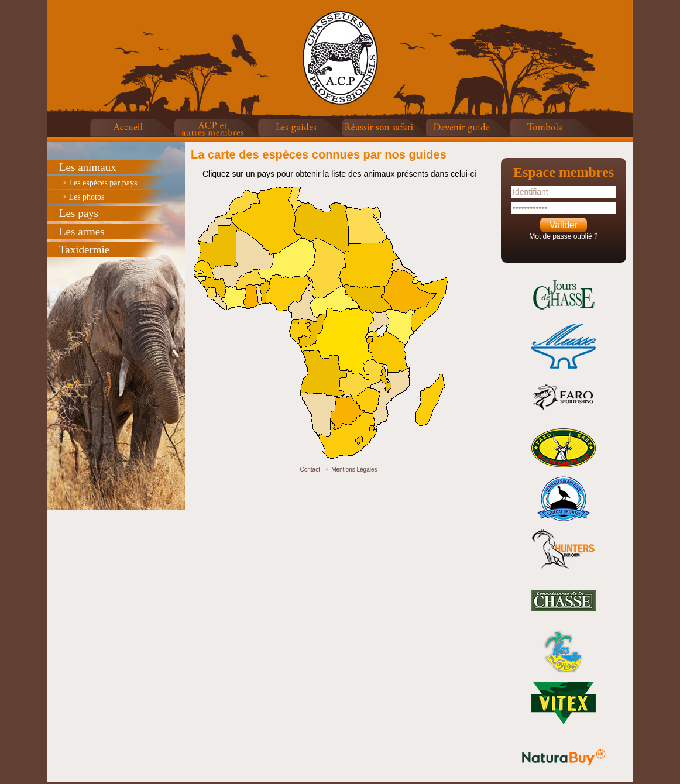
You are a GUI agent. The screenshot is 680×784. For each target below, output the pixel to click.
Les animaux (87, 167)
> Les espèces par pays (99, 182)
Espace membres (563, 172)
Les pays (78, 213)
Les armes (82, 231)
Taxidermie (84, 249)
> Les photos (83, 196)
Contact (310, 469)
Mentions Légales (354, 469)
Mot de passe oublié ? (563, 236)
